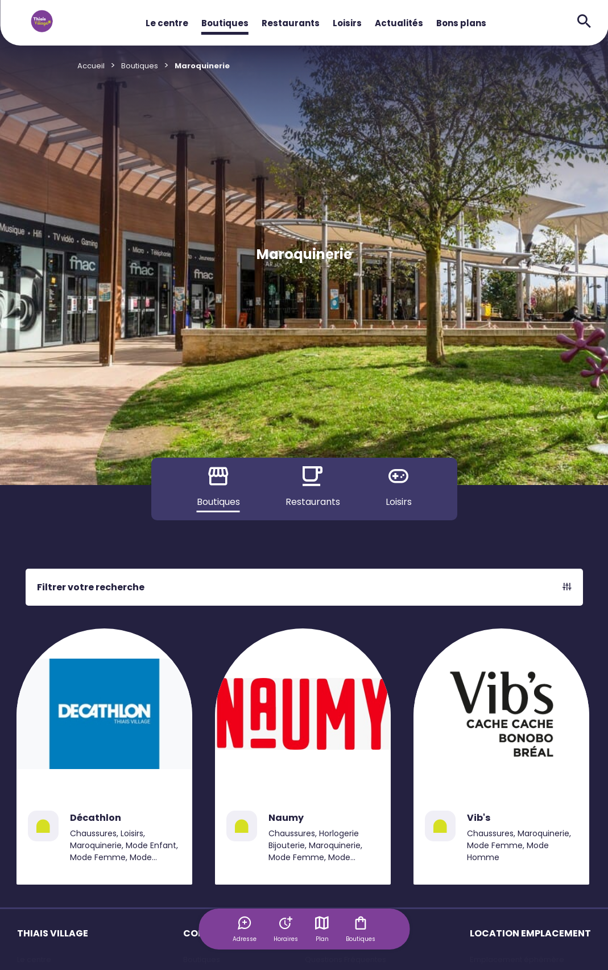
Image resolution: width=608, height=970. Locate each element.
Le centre (167, 23)
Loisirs (347, 23)
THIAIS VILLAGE (52, 933)
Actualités (399, 23)
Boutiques (225, 23)
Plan (322, 929)
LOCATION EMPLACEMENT (530, 933)
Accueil (91, 65)
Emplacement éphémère (517, 959)
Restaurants (291, 23)
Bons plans (461, 23)
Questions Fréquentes (345, 959)
